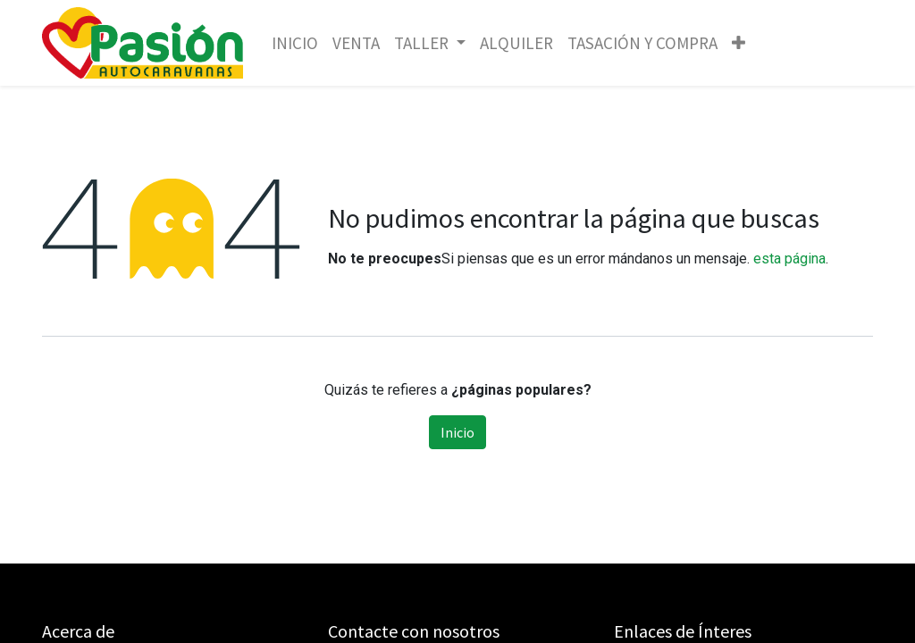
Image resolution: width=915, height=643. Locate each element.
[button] (738, 43)
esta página (789, 258)
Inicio (457, 432)
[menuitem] (294, 43)
